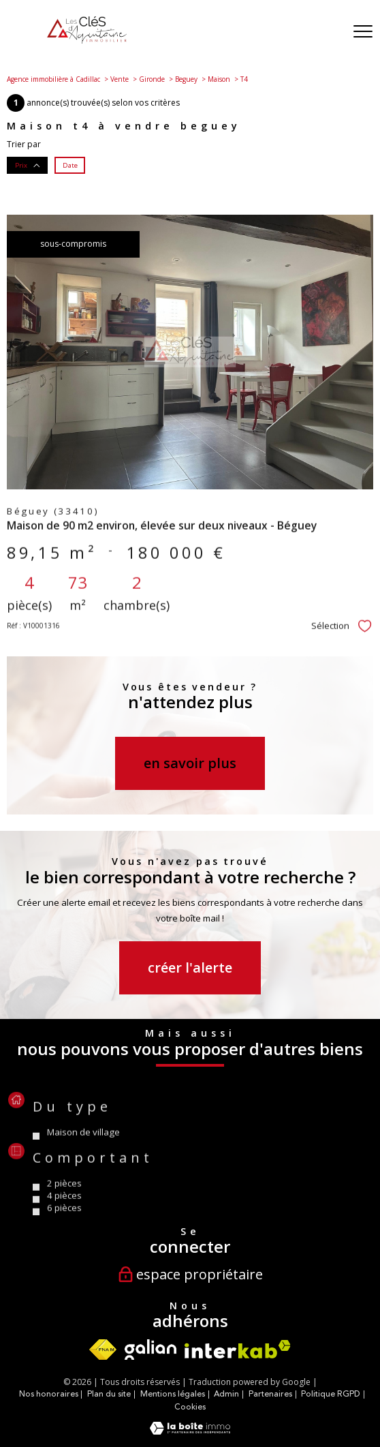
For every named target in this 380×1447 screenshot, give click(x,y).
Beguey (186, 79)
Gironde (152, 79)
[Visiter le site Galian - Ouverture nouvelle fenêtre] (150, 1349)
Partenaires (270, 1394)
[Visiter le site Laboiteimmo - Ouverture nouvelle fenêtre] (190, 1431)
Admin (226, 1394)
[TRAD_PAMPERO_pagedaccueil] (86, 40)
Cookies (190, 1407)
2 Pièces (64, 1212)
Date (70, 164)
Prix (27, 164)
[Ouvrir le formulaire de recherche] (327, 32)
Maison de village (83, 1161)
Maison (219, 79)
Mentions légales (172, 1394)
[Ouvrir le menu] (363, 32)
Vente (119, 79)
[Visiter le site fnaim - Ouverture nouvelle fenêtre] (102, 1349)
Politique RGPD (330, 1394)
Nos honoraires (48, 1394)
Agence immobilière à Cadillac (53, 79)
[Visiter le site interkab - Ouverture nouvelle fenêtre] (238, 1349)
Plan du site (109, 1394)
